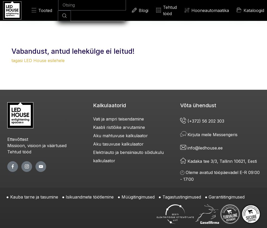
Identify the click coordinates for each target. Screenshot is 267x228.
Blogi (140, 10)
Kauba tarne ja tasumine (34, 197)
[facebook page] (12, 166)
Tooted (42, 10)
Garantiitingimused (227, 197)
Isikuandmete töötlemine (90, 197)
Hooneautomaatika (207, 10)
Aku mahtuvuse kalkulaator (120, 135)
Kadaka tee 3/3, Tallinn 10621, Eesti (218, 161)
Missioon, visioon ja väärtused (36, 145)
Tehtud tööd (166, 10)
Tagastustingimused (181, 197)
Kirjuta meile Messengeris (209, 134)
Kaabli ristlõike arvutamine (119, 127)
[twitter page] (26, 166)
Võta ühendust (198, 105)
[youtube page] (40, 166)
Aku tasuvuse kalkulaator (118, 144)
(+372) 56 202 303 (202, 121)
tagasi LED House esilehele (38, 60)
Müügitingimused (138, 197)
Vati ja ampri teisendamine (118, 119)
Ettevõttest (17, 139)
